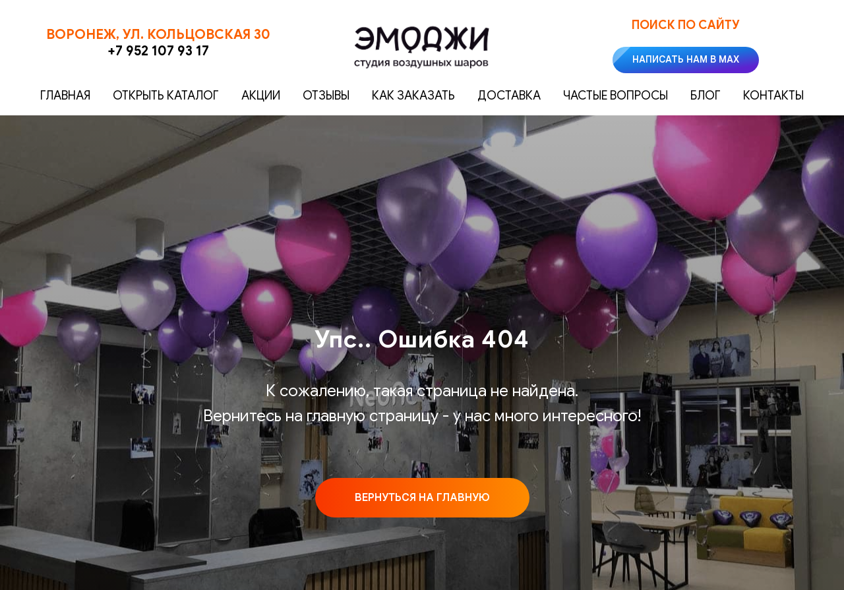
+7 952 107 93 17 (158, 51)
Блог (705, 95)
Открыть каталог (166, 95)
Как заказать (413, 95)
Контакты (773, 95)
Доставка (509, 95)
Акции (260, 95)
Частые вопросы (615, 95)
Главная (65, 95)
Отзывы (326, 95)
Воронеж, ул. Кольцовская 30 (158, 34)
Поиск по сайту (686, 25)
